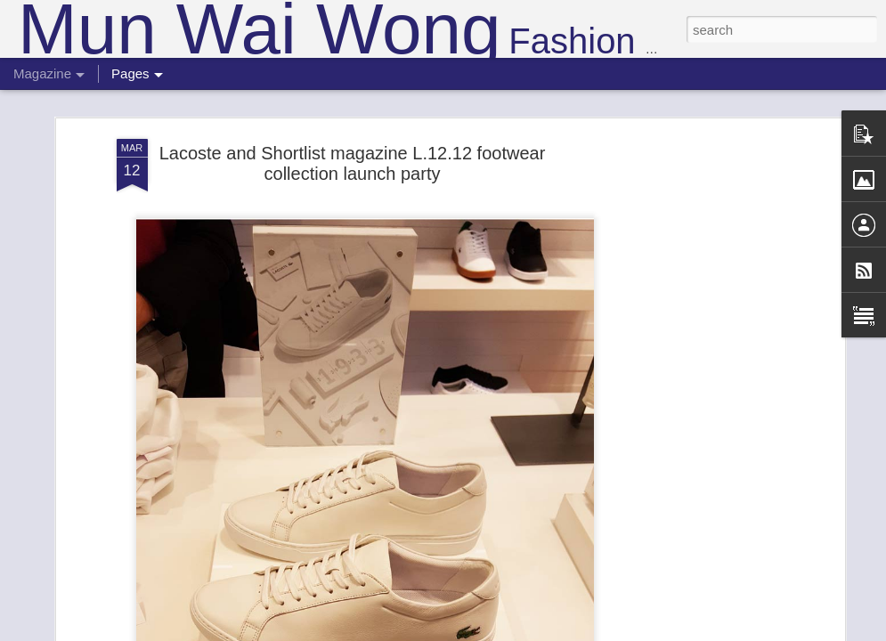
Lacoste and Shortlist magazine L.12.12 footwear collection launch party (352, 139)
